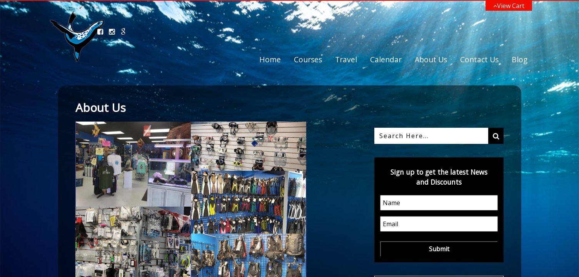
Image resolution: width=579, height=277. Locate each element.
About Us (431, 59)
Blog (519, 59)
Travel (346, 59)
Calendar (386, 59)
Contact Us (479, 59)
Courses (308, 59)
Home (270, 59)
